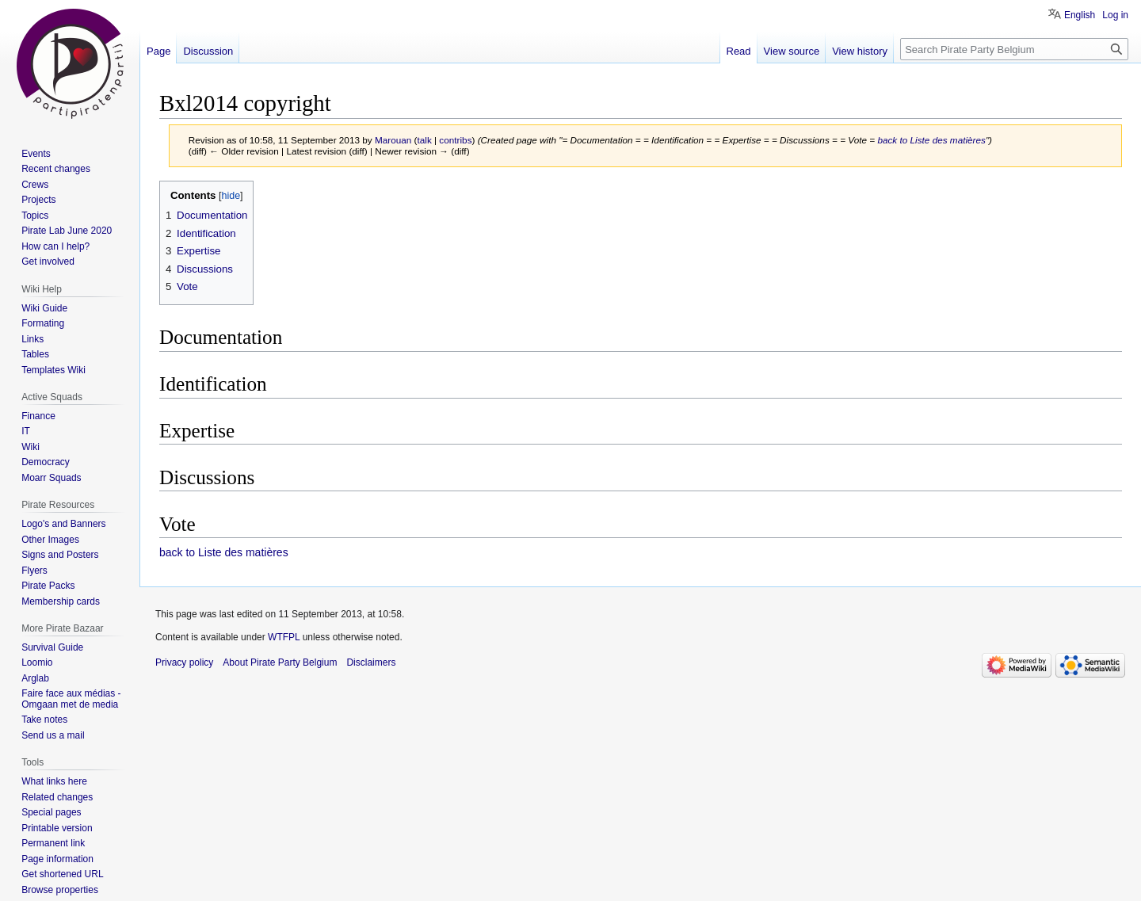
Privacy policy (184, 662)
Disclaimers (370, 662)
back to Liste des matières (931, 140)
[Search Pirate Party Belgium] (1014, 49)
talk (424, 140)
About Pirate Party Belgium (280, 662)
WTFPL (284, 637)
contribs (455, 140)
